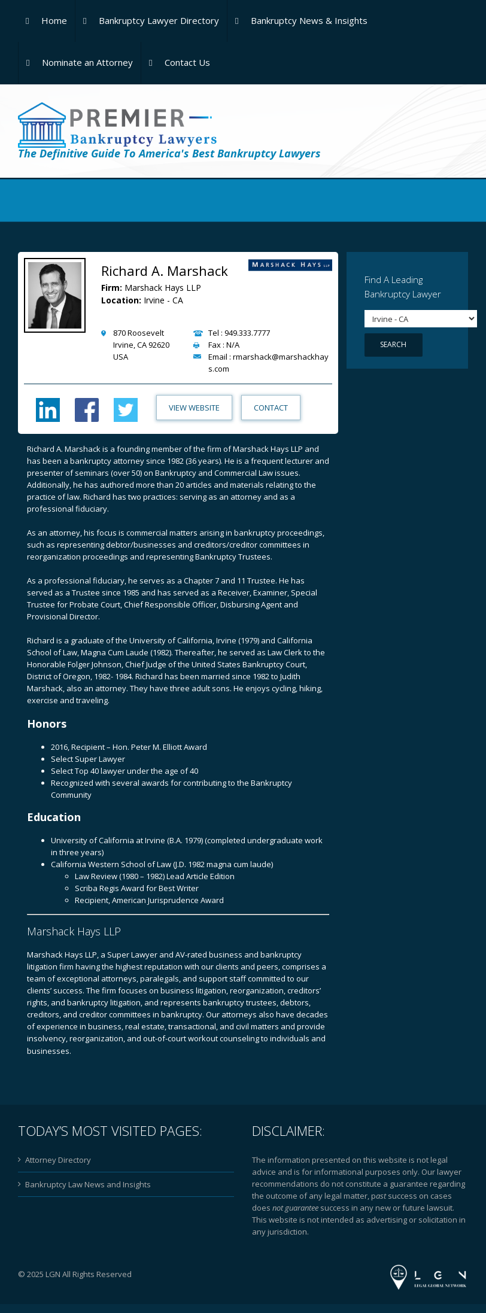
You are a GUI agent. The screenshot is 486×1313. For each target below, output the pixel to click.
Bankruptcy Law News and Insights (88, 1184)
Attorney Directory (58, 1159)
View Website (193, 407)
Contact (270, 407)
